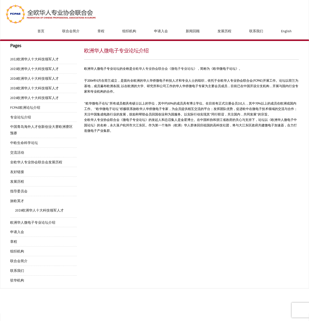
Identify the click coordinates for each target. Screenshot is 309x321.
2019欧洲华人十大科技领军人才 (34, 98)
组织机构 (129, 31)
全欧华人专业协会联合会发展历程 (36, 162)
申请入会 (161, 31)
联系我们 (256, 31)
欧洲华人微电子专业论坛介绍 (32, 222)
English (286, 31)
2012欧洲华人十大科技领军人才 (34, 59)
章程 (100, 31)
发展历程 (224, 31)
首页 (40, 31)
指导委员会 (19, 191)
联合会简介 (71, 31)
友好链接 (17, 172)
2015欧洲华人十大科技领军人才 (34, 69)
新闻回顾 (193, 31)
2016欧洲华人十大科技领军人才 (34, 78)
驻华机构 (17, 280)
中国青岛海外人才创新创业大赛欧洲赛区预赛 (41, 130)
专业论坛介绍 (20, 117)
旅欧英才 (17, 201)
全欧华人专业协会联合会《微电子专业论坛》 (164, 69)
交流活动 (17, 152)
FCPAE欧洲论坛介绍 (25, 108)
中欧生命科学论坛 (24, 143)
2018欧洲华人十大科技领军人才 (34, 88)
